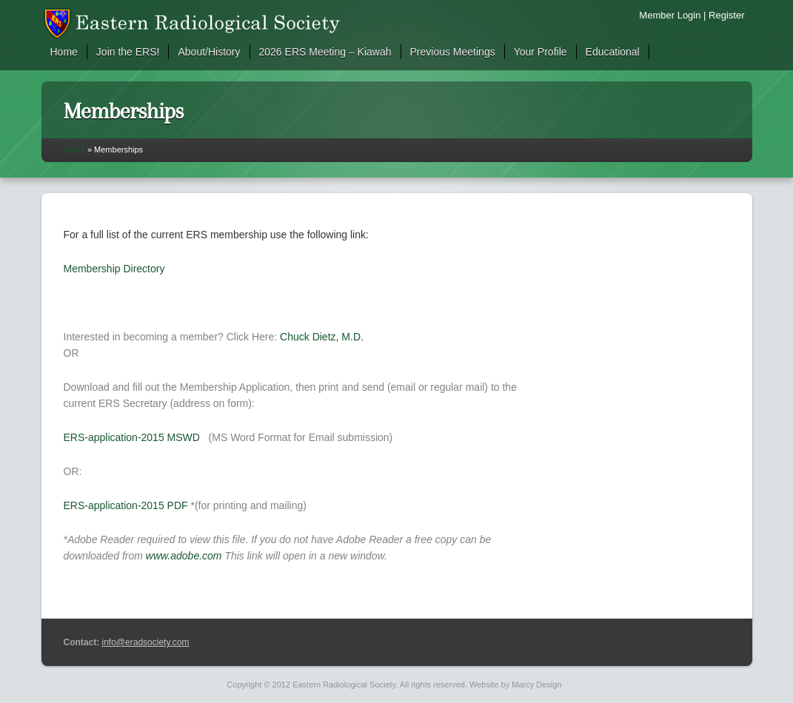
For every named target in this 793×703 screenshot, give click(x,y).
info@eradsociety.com (146, 642)
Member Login (669, 15)
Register (726, 15)
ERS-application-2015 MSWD (132, 437)
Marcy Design (536, 684)
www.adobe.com (184, 556)
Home (64, 52)
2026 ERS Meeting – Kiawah (325, 52)
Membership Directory (114, 269)
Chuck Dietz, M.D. (322, 337)
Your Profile (540, 52)
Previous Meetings (452, 52)
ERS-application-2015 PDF (126, 505)
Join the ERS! (128, 52)
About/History (209, 52)
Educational (613, 52)
